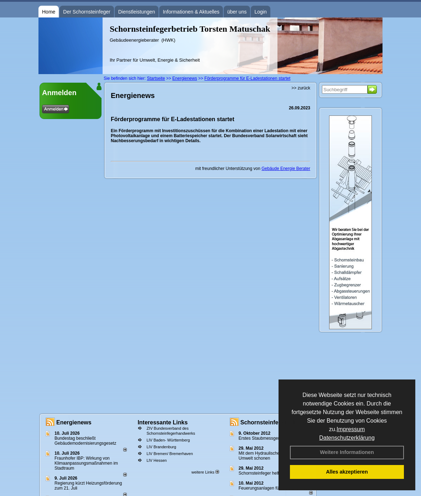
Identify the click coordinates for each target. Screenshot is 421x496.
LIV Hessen (156, 460)
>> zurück (300, 88)
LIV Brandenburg (161, 447)
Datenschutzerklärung (347, 438)
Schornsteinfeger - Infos (273, 422)
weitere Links (205, 472)
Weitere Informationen (347, 452)
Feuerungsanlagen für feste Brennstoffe (276, 488)
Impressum (351, 429)
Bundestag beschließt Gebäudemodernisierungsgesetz (85, 441)
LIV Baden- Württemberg (168, 440)
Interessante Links (162, 422)
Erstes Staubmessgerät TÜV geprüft (273, 438)
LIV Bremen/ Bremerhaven (169, 453)
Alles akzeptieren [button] (347, 472)
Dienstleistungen (136, 12)
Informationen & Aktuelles (191, 12)
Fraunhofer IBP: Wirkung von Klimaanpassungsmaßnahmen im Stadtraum (86, 463)
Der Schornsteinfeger (86, 12)
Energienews (74, 422)
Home (48, 12)
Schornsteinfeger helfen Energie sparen (276, 473)
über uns (236, 12)
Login (260, 12)
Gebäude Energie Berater (285, 168)
